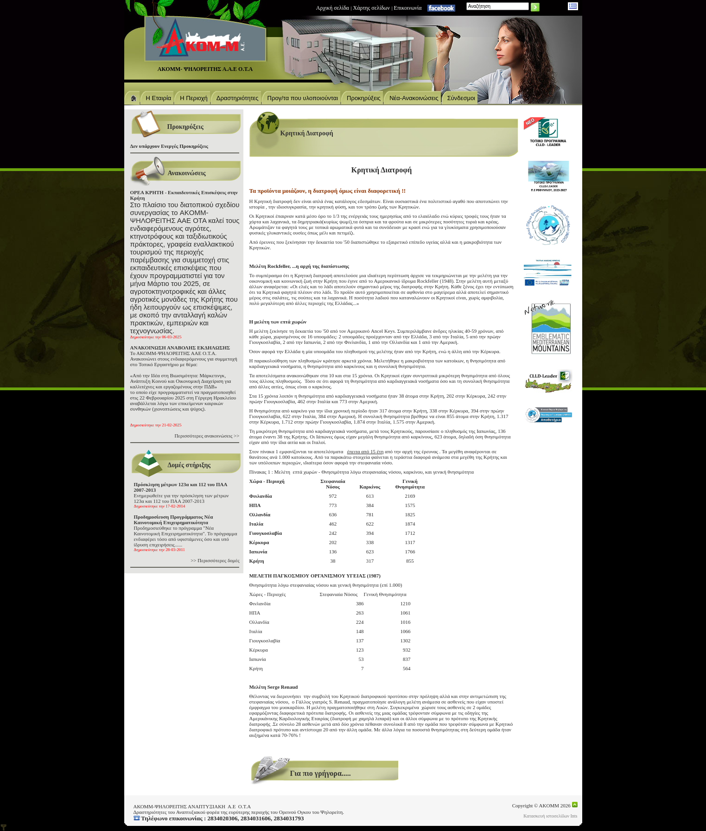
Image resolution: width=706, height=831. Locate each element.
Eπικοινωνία (408, 8)
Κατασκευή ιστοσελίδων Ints (550, 815)
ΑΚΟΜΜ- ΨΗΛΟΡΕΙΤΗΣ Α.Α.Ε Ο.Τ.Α (205, 69)
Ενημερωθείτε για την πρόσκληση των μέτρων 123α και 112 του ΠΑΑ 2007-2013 (181, 495)
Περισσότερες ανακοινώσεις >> (206, 435)
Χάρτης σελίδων (371, 8)
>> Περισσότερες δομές (215, 560)
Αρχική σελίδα (332, 8)
